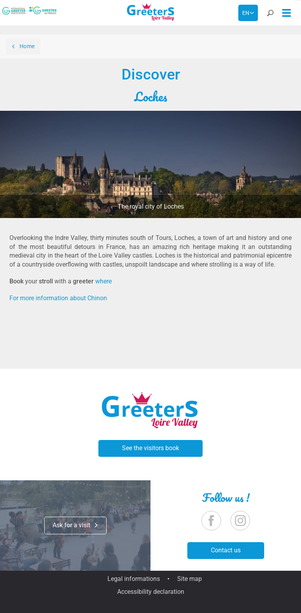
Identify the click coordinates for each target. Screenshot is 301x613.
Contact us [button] (226, 550)
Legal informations (133, 578)
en (245, 13)
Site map (189, 578)
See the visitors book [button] (150, 448)
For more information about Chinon (58, 298)
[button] (270, 14)
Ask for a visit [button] (75, 525)
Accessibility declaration (150, 591)
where (103, 281)
